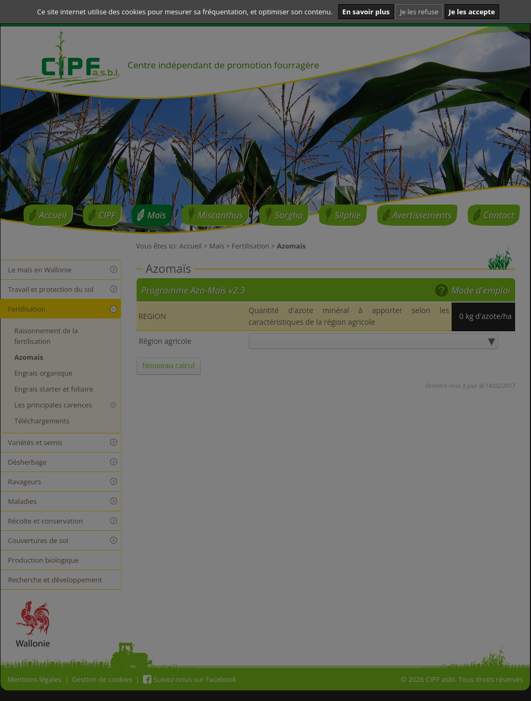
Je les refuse (419, 11)
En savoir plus (366, 11)
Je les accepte (472, 11)
